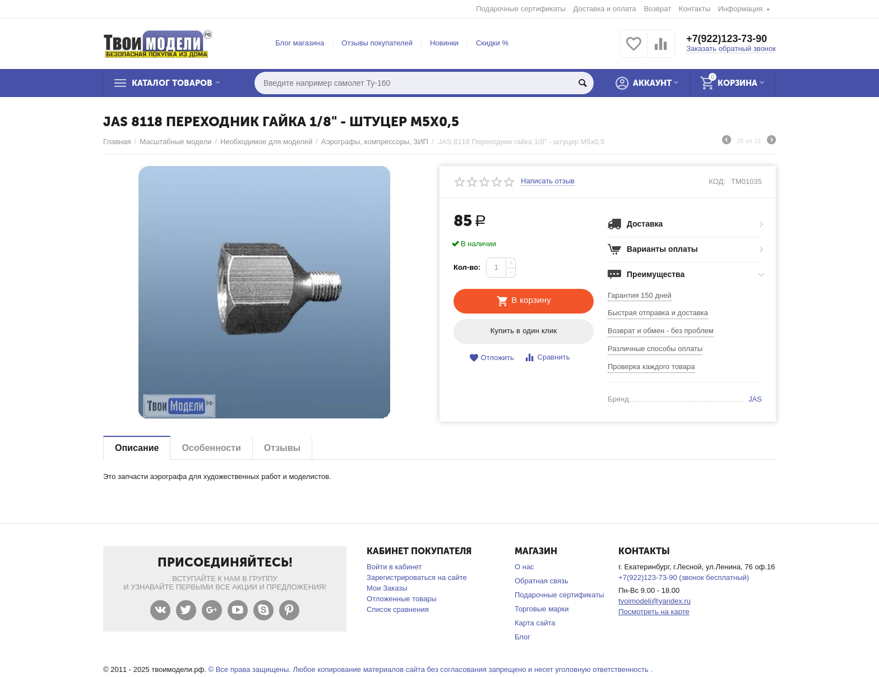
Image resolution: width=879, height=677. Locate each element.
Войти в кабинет (394, 567)
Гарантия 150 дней (640, 295)
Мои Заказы (387, 588)
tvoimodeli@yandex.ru (654, 601)
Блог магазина (299, 43)
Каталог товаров (173, 83)
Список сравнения (398, 609)
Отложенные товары (402, 599)
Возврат (657, 8)
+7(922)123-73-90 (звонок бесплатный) (683, 577)
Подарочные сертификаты (521, 8)
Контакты (694, 8)
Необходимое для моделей (266, 141)
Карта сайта (535, 623)
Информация (740, 8)
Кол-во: (467, 267)
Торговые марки (542, 609)
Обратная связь (541, 581)
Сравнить (547, 357)
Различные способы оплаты (655, 348)
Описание (137, 448)
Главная (117, 141)
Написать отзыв (548, 181)
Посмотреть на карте (654, 611)
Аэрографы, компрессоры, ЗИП (374, 141)
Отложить (491, 358)
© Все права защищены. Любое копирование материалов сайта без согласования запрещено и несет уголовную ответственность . (430, 669)
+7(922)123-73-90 (726, 39)
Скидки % (492, 43)
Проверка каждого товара (651, 366)
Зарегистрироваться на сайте (417, 577)
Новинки (444, 43)
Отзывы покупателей (377, 43)
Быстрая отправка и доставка (658, 312)
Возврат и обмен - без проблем (661, 330)
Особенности (211, 448)
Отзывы (282, 448)
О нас (524, 567)
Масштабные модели (175, 141)
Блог (522, 637)
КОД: (717, 181)
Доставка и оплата (604, 8)
